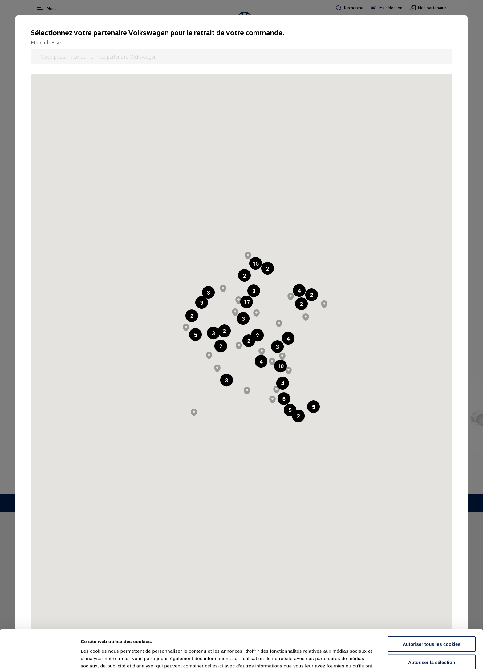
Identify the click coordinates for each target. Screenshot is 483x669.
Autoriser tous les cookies (432, 607)
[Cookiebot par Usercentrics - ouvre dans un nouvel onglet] (40, 657)
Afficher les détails (339, 656)
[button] (244, 275)
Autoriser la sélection (431, 625)
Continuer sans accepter (431, 643)
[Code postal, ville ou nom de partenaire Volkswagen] (241, 56)
